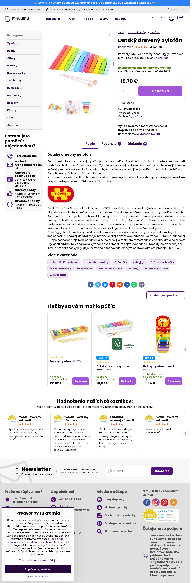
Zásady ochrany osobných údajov (38, 560)
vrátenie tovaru (150, 134)
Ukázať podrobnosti (38, 576)
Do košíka (160, 91)
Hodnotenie (125, 47)
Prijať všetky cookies (38, 569)
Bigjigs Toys (135, 116)
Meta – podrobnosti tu (44, 542)
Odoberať (162, 471)
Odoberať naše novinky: (36, 474)
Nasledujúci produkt (165, 295)
